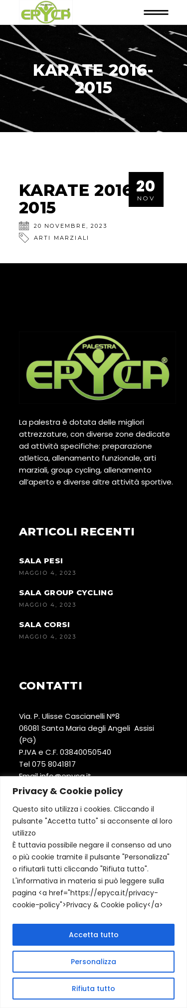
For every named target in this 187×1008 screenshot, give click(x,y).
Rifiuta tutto (93, 989)
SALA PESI (41, 560)
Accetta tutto (94, 935)
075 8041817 (54, 764)
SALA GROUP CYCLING (66, 592)
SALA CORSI (44, 624)
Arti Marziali (62, 237)
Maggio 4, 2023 (48, 572)
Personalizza (93, 962)
